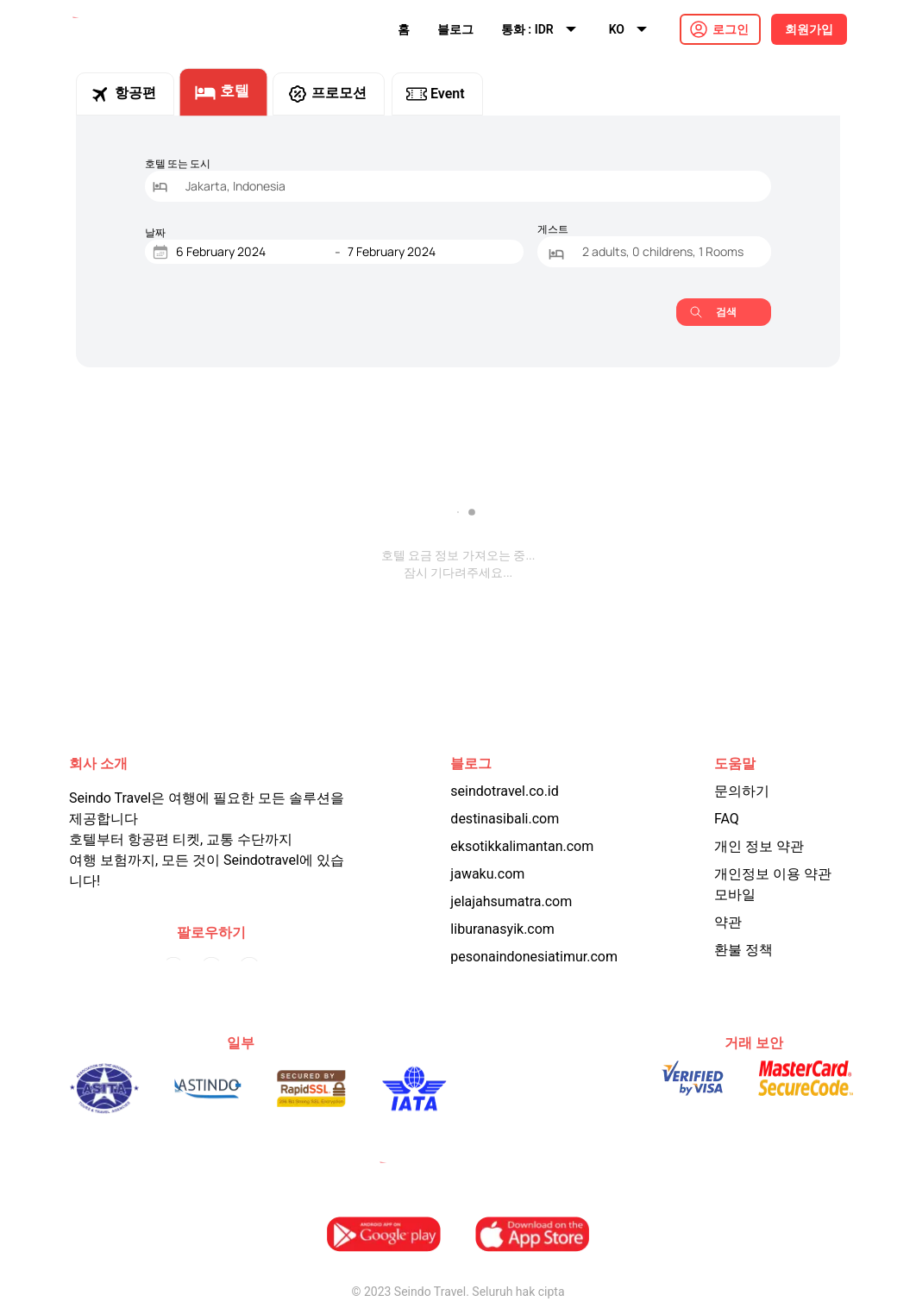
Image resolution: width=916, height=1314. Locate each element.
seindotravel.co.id (504, 791)
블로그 (455, 29)
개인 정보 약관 (759, 846)
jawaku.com (487, 874)
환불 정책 (743, 950)
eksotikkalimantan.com (521, 846)
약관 (728, 922)
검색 (713, 311)
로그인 (730, 29)
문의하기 (741, 791)
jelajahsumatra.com (511, 901)
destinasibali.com (504, 818)
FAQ (726, 818)
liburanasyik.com (502, 929)
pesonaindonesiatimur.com (534, 956)
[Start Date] (252, 252)
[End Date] (423, 252)
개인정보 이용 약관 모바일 (772, 884)
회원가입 (809, 29)
